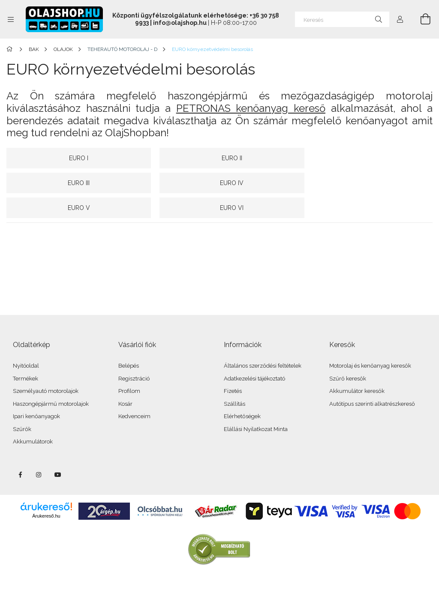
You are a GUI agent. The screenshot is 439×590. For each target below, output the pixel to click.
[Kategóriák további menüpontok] (10, 19)
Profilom (129, 366)
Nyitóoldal (26, 341)
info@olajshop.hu (180, 22)
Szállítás (234, 379)
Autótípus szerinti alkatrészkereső (372, 379)
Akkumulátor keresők (357, 366)
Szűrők (22, 404)
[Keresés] (342, 19)
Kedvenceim (134, 391)
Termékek (25, 353)
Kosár (125, 379)
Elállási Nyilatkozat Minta (256, 404)
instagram (39, 450)
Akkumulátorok (33, 416)
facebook (20, 450)
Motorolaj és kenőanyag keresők (370, 341)
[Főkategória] (10, 49)
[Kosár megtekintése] (420, 19)
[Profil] (400, 19)
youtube (58, 450)
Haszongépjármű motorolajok (51, 379)
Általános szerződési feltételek (262, 341)
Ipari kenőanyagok (36, 391)
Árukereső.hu (46, 491)
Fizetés (233, 366)
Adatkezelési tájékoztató (254, 353)
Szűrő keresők (347, 353)
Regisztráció (134, 353)
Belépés (128, 341)
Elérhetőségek (242, 391)
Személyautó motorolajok (45, 366)
